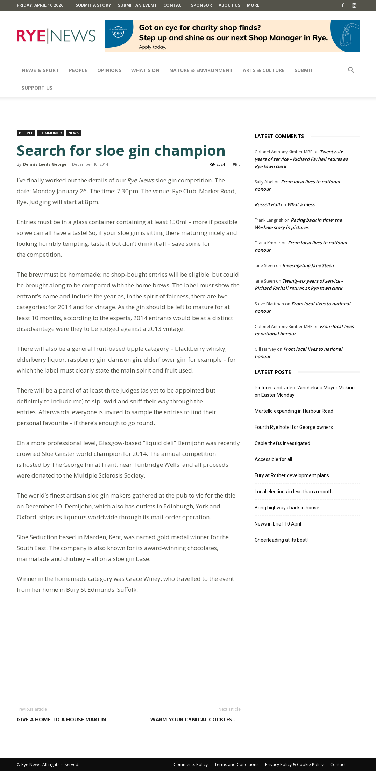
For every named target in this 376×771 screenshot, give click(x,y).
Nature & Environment (201, 70)
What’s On (145, 70)
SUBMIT (304, 70)
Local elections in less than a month (294, 491)
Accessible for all (273, 459)
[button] (351, 71)
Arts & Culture (264, 70)
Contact (173, 5)
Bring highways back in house (287, 507)
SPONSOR (201, 5)
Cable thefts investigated (282, 443)
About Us (229, 5)
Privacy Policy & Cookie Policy (294, 764)
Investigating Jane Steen (308, 265)
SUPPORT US (37, 87)
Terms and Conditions (236, 764)
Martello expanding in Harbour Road (294, 411)
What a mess (300, 204)
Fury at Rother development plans (292, 475)
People (78, 70)
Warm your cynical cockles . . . (195, 719)
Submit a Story (93, 5)
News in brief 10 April (278, 524)
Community (50, 133)
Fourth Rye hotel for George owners (294, 427)
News (73, 133)
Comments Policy (190, 764)
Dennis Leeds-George (44, 164)
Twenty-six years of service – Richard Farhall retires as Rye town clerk (301, 158)
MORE (253, 5)
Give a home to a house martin (61, 719)
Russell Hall (267, 204)
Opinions (109, 70)
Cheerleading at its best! (281, 540)
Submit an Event (137, 5)
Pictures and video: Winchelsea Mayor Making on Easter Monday (305, 391)
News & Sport (40, 70)
